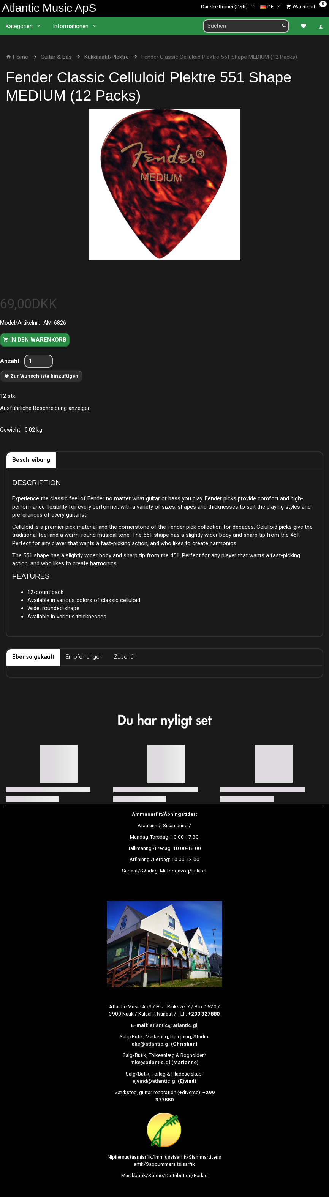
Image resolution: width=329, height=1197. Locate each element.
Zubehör (125, 656)
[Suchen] (284, 26)
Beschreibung (31, 459)
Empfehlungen (84, 656)
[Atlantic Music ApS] (49, 8)
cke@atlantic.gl (150, 1044)
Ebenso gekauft (33, 656)
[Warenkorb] (306, 6)
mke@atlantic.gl (150, 1062)
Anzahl (10, 361)
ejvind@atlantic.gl (154, 1081)
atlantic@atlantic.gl (174, 1025)
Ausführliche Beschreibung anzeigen (45, 408)
